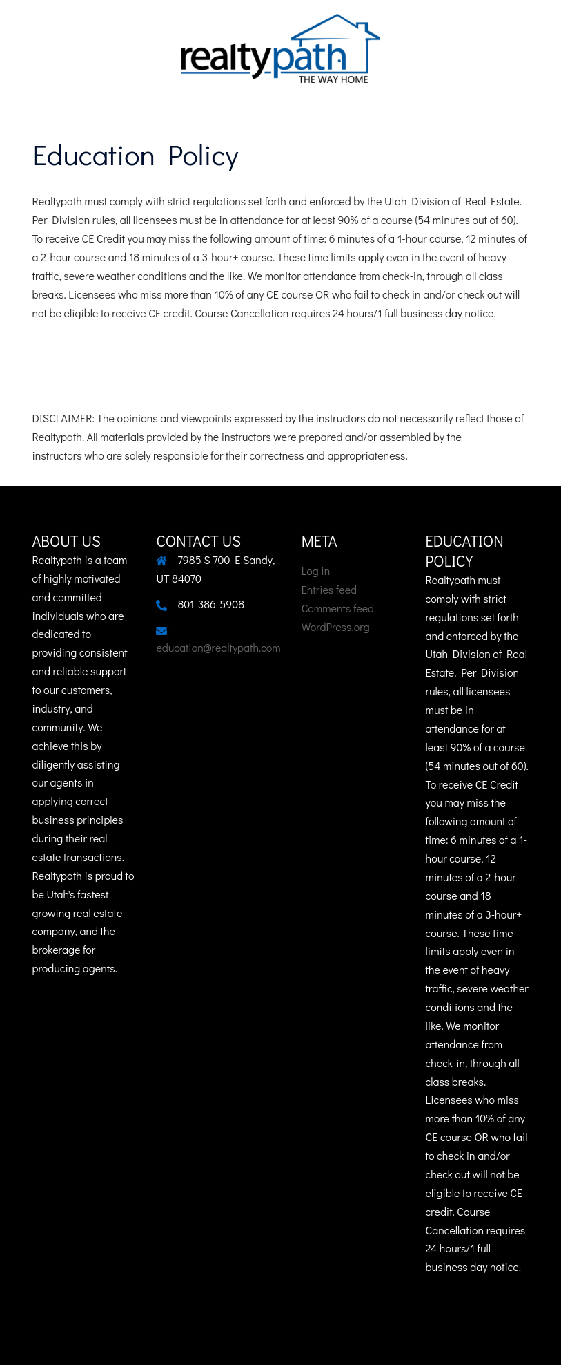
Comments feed (338, 608)
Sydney (374, 1340)
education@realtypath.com (218, 647)
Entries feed (329, 589)
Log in (316, 570)
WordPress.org (336, 626)
